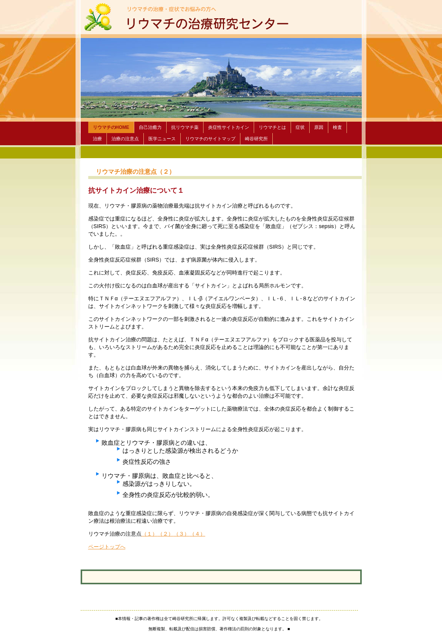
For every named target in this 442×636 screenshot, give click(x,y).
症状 (300, 127)
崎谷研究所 (256, 138)
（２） (165, 534)
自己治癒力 (150, 127)
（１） (149, 534)
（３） (181, 534)
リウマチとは (272, 127)
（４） (197, 534)
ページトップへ (107, 547)
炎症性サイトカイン (228, 127)
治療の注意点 (125, 138)
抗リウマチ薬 (185, 127)
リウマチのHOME (111, 127)
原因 (318, 127)
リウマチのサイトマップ (210, 138)
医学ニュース (162, 138)
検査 (337, 127)
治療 (97, 138)
